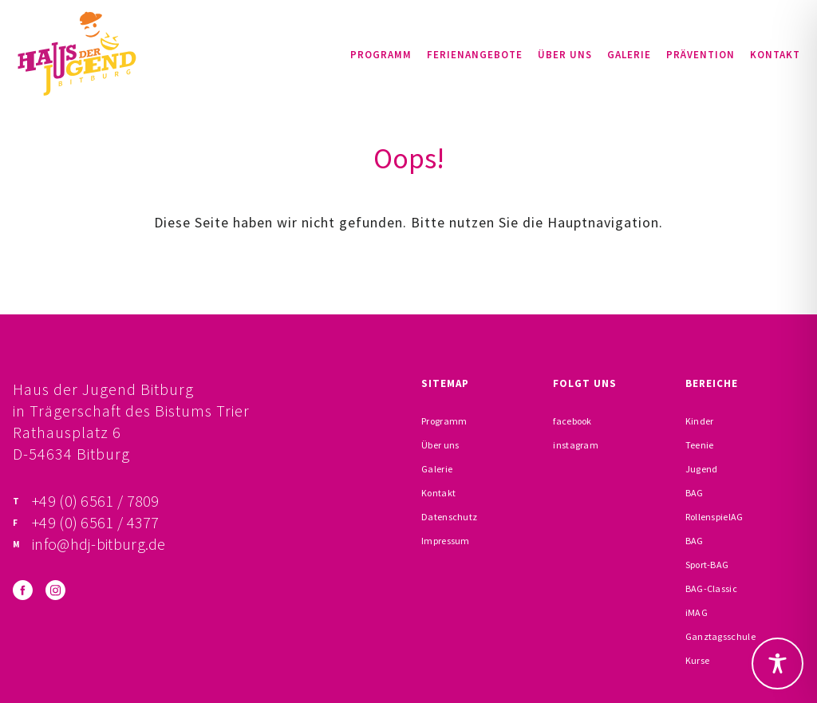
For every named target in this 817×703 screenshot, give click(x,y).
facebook (572, 421)
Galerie (629, 54)
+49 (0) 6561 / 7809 (96, 501)
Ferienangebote (475, 54)
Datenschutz (449, 517)
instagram (575, 445)
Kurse (697, 660)
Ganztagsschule (720, 636)
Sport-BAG (707, 565)
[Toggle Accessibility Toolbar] (777, 663)
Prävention (700, 54)
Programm (381, 54)
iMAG (696, 612)
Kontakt (775, 54)
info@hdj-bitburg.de (99, 544)
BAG (694, 493)
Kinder (699, 421)
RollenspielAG (714, 517)
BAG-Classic (711, 588)
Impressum (445, 541)
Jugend (701, 469)
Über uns (565, 54)
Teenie (699, 445)
